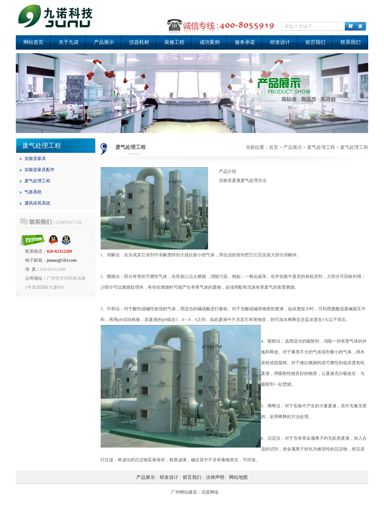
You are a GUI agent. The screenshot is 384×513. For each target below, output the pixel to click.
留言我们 (315, 42)
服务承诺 (245, 42)
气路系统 (33, 191)
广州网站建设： (186, 492)
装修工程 (174, 42)
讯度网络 (210, 492)
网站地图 (238, 477)
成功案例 (210, 42)
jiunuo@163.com (62, 260)
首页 (273, 147)
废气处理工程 (37, 180)
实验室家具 (35, 158)
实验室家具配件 (39, 169)
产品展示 (104, 42)
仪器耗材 (139, 42)
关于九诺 (69, 42)
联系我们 (350, 42)
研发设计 (280, 42)
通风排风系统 (37, 203)
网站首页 (33, 42)
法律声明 (215, 477)
